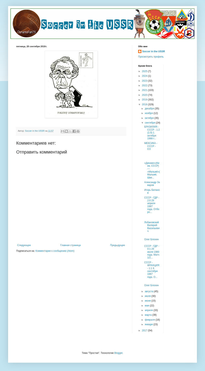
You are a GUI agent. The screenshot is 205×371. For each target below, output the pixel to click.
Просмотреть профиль (151, 56)
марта (148, 314)
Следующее (24, 245)
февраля (150, 319)
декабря (150, 108)
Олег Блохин (151, 239)
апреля (149, 310)
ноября (149, 113)
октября (149, 118)
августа (149, 291)
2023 (145, 80)
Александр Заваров (152, 184)
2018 (145, 104)
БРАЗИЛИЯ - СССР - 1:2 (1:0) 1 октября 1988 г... (152, 132)
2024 (145, 76)
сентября (150, 122)
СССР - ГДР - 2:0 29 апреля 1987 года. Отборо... (151, 205)
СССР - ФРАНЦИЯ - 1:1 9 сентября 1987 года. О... (151, 269)
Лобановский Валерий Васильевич (151, 226)
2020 (145, 95)
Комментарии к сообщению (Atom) (54, 250)
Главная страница (70, 245)
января (149, 324)
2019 (145, 99)
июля (148, 296)
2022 (145, 85)
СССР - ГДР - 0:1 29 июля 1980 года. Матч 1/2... (151, 252)
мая (147, 305)
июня (148, 300)
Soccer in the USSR (153, 51)
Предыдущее (117, 245)
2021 (145, 90)
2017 (145, 330)
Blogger (118, 353)
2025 (145, 71)
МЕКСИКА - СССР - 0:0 (150, 146)
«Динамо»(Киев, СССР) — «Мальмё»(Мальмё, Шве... (152, 170)
